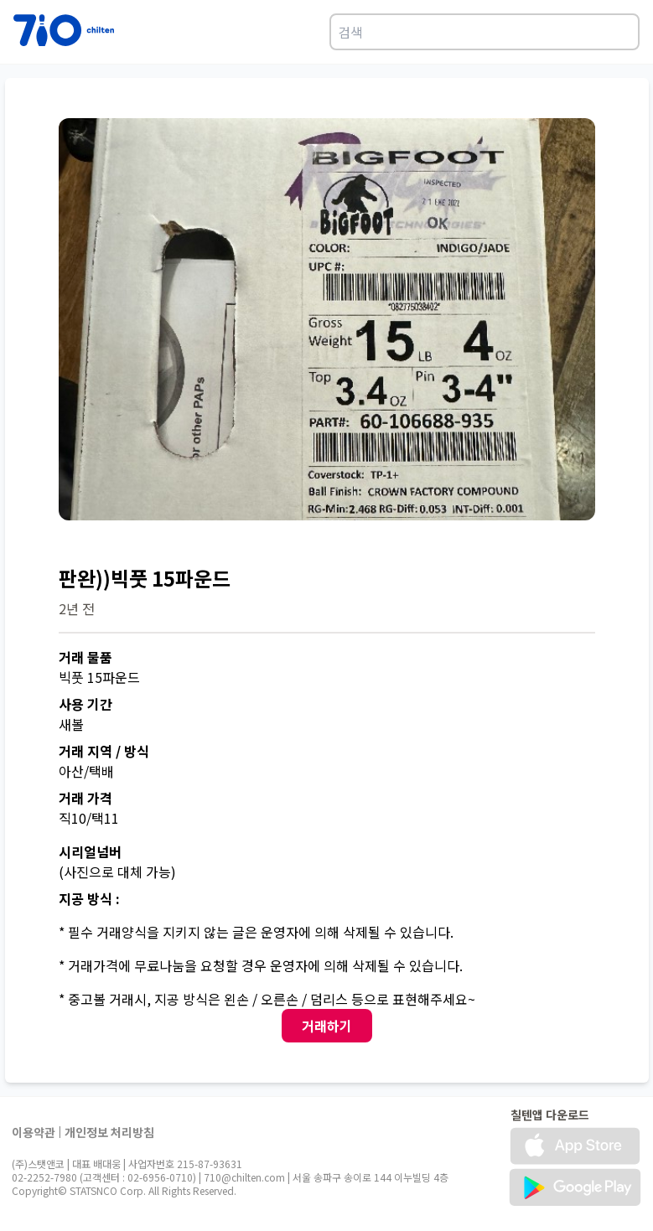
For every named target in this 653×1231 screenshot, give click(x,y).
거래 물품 (85, 657)
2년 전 (77, 608)
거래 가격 (85, 798)
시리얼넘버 (90, 851)
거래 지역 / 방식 (104, 751)
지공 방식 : (89, 898)
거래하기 (327, 1026)
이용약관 (33, 1132)
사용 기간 (85, 704)
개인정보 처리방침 (109, 1132)
